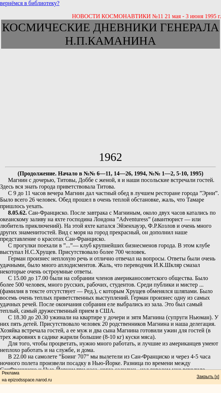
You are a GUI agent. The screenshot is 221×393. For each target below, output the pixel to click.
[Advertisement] (110, 99)
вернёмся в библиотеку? (30, 3)
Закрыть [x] (208, 376)
